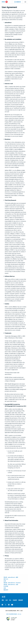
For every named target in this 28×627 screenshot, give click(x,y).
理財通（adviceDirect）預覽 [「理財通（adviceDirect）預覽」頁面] (11, 584)
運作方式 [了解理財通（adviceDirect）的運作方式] (6, 579)
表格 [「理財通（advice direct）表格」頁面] (5, 588)
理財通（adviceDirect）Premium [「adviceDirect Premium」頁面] (12, 583)
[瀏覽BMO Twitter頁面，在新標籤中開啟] (5, 604)
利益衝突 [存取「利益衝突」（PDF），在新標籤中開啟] (15, 600)
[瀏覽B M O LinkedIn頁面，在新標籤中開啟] (8, 604)
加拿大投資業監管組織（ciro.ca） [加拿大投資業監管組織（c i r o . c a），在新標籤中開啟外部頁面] (14, 614)
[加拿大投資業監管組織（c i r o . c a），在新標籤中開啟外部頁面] (14, 618)
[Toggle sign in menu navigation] (17, 2)
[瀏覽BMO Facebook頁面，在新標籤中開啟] (2, 604)
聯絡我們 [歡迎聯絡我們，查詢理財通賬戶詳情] (6, 590)
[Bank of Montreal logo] (5, 2)
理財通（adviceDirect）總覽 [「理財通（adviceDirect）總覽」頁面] (11, 577)
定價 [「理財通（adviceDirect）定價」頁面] (5, 581)
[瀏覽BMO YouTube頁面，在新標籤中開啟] (12, 604)
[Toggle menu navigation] (25, 2)
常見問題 (6, 586)
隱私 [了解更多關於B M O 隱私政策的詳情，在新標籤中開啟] (3, 600)
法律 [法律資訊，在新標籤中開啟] (6, 600)
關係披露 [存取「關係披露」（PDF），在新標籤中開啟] (21, 600)
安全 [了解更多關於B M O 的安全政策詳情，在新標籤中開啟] (10, 600)
